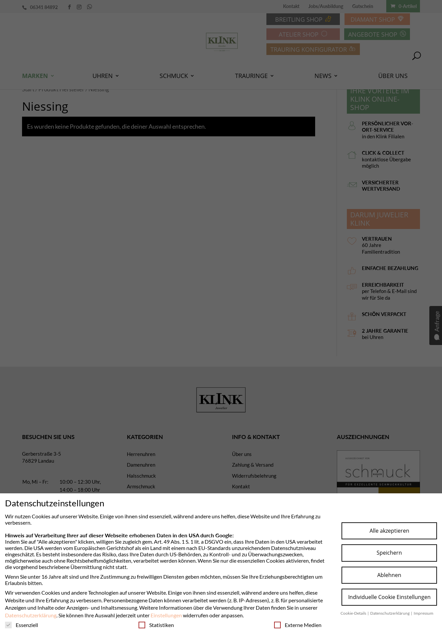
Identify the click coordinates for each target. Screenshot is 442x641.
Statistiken (156, 625)
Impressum (423, 613)
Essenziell (21, 625)
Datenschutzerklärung (30, 615)
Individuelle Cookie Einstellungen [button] (389, 597)
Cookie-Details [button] (354, 613)
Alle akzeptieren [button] (389, 530)
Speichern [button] (389, 552)
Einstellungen (166, 615)
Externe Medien (297, 625)
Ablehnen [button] (389, 575)
